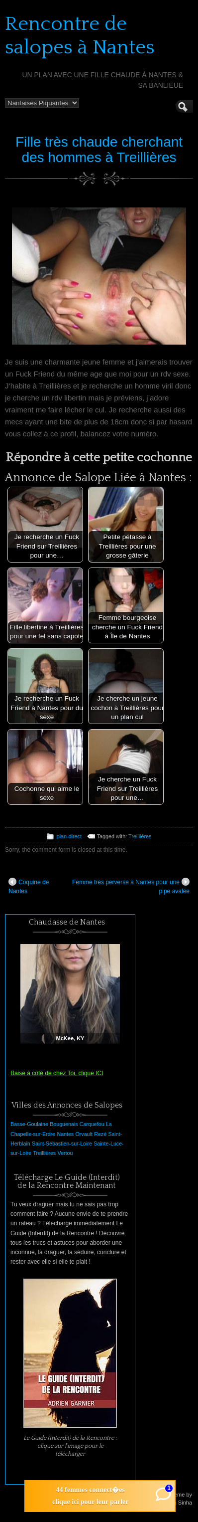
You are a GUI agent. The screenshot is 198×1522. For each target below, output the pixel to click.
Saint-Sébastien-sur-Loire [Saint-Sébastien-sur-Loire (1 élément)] (62, 1143)
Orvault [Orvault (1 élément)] (83, 1134)
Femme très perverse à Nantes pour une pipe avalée (131, 886)
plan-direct (68, 836)
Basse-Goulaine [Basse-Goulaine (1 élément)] (29, 1124)
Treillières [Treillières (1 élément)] (44, 1153)
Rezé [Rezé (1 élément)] (100, 1134)
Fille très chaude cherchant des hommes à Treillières (99, 149)
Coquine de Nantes (28, 886)
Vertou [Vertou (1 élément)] (65, 1153)
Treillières (139, 836)
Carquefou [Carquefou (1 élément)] (92, 1124)
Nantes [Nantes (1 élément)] (65, 1134)
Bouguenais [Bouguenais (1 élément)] (64, 1124)
